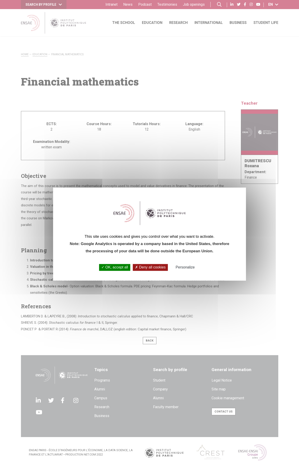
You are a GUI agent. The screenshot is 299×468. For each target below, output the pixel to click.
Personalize (185, 267)
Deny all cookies (150, 267)
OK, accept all (114, 267)
